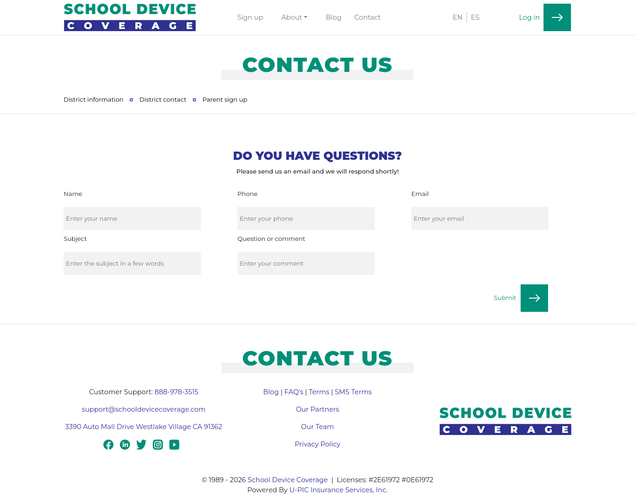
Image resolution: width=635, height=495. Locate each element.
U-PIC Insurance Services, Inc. (338, 490)
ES (475, 17)
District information (94, 99)
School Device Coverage (288, 480)
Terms (319, 392)
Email (420, 193)
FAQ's (294, 392)
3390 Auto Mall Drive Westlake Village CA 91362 (143, 427)
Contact (368, 17)
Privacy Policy (317, 444)
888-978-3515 (176, 392)
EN (457, 17)
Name (73, 193)
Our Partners (317, 409)
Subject (75, 238)
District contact (163, 99)
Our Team (317, 427)
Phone (247, 193)
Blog (333, 17)
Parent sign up (224, 99)
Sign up (250, 17)
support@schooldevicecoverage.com (144, 409)
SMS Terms (353, 392)
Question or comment (271, 238)
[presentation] (480, 256)
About (291, 17)
